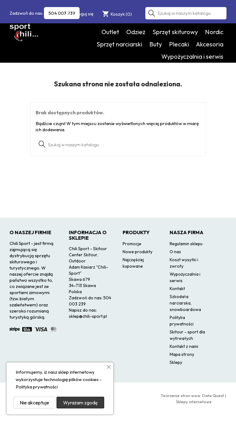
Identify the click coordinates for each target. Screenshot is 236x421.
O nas (175, 251)
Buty (155, 44)
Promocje (132, 243)
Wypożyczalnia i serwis (192, 56)
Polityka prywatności (37, 387)
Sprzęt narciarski (119, 44)
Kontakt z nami (184, 346)
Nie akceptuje (34, 402)
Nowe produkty (137, 251)
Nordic (214, 32)
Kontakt (177, 288)
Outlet (110, 32)
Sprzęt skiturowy (175, 32)
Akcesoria (209, 44)
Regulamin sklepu (186, 243)
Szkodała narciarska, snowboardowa (185, 303)
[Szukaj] (185, 13)
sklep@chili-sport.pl (88, 316)
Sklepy (176, 362)
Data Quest (213, 395)
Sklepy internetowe (194, 401)
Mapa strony (182, 354)
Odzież (135, 32)
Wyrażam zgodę (80, 402)
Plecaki (179, 44)
